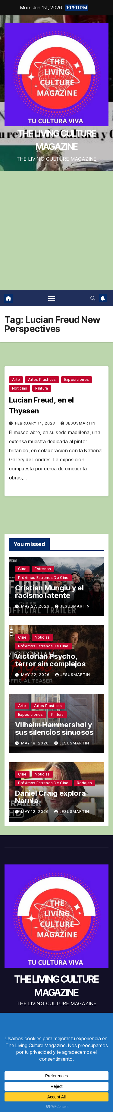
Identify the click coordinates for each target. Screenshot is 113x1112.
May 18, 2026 (35, 743)
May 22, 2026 (36, 674)
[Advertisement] (56, 230)
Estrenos (43, 569)
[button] (92, 298)
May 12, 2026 (35, 811)
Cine (22, 569)
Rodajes (84, 783)
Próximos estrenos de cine (43, 577)
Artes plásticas (42, 379)
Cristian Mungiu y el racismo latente (49, 591)
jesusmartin (78, 423)
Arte (16, 379)
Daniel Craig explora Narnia (50, 797)
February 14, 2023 (35, 423)
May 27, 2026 (36, 606)
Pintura (41, 388)
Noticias (19, 388)
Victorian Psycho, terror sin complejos (50, 660)
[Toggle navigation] (51, 298)
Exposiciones (76, 379)
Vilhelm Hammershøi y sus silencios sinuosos (54, 728)
